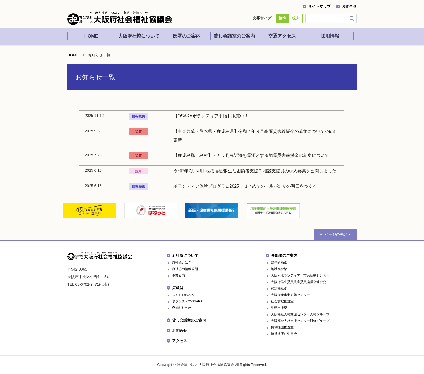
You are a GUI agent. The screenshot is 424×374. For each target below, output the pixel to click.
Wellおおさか (181, 308)
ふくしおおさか (183, 295)
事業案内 (178, 275)
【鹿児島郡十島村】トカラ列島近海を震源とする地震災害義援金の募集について (251, 155)
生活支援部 (279, 308)
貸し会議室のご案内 (189, 320)
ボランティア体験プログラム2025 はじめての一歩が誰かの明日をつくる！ (247, 186)
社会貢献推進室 (282, 301)
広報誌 (177, 288)
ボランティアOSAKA (187, 301)
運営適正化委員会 (284, 334)
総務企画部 (279, 262)
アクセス (179, 341)
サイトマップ (319, 6)
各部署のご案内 (284, 255)
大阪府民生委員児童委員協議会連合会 (298, 282)
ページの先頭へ (338, 234)
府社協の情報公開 (185, 269)
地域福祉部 (279, 269)
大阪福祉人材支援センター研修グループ (300, 321)
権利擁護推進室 (282, 327)
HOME (73, 55)
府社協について (185, 255)
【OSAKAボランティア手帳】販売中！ (211, 116)
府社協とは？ (181, 262)
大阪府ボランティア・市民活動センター (300, 275)
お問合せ (349, 6)
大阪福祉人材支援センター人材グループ (300, 314)
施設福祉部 (279, 288)
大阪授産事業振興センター (290, 295)
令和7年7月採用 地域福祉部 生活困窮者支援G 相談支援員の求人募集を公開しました (255, 171)
